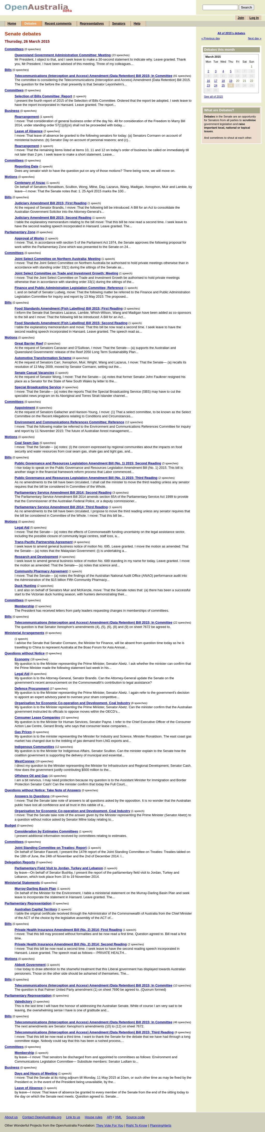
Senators (118, 23)
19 (230, 80)
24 (215, 85)
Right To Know (136, 1125)
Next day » (254, 38)
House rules (93, 1117)
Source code (135, 1117)
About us (11, 1117)
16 (208, 80)
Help (137, 23)
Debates (30, 23)
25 (223, 85)
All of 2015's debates (231, 33)
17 (215, 80)
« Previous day (210, 38)
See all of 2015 (213, 96)
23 (208, 85)
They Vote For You (109, 1125)
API (109, 1117)
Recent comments (58, 23)
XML (118, 1117)
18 (223, 80)
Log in (254, 18)
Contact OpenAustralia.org (41, 1117)
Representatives (92, 23)
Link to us (73, 1117)
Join (241, 18)
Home (12, 23)
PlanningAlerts (161, 1125)
